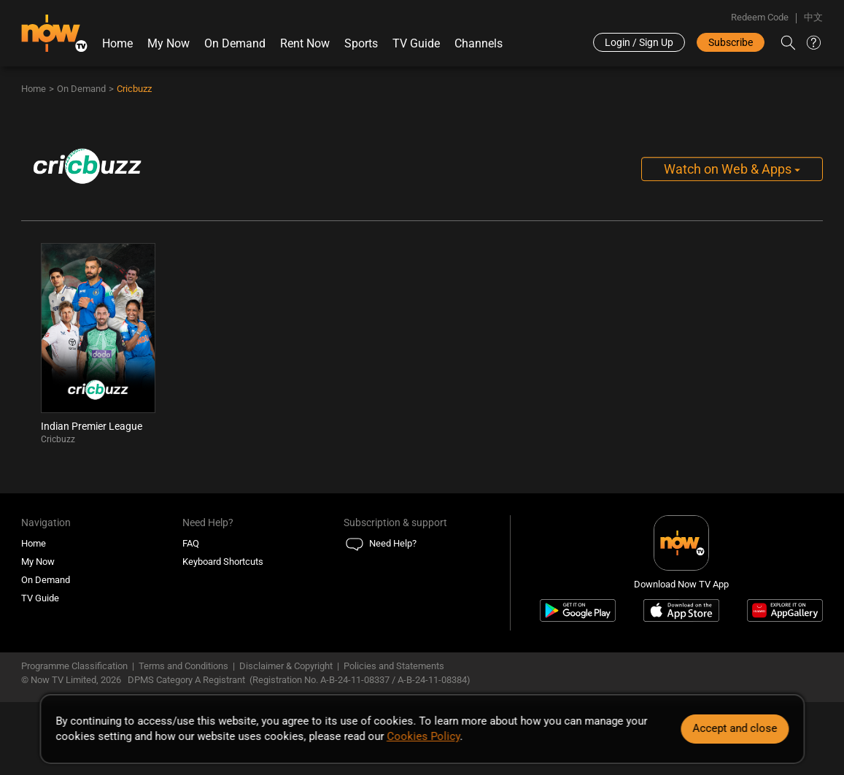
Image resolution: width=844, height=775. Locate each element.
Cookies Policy (423, 736)
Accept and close (734, 728)
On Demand (235, 43)
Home (117, 43)
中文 (813, 17)
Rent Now (305, 43)
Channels (478, 43)
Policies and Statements (394, 665)
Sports (361, 43)
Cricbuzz (134, 88)
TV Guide (416, 43)
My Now (168, 43)
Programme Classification (74, 665)
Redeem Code (760, 17)
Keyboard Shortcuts (222, 561)
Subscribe (730, 42)
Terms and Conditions (183, 665)
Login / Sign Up (639, 42)
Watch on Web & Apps (732, 169)
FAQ (190, 543)
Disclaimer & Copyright (286, 665)
